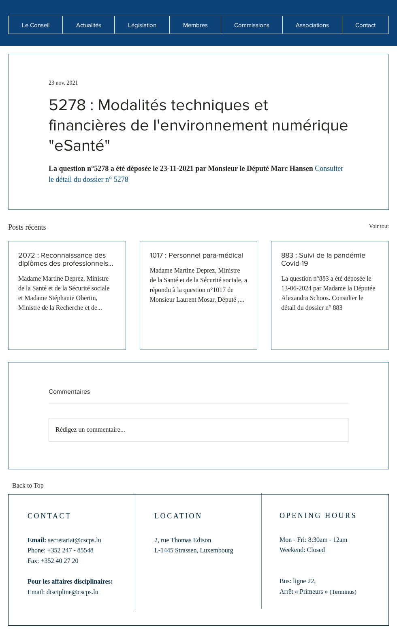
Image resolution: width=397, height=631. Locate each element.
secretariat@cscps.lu (74, 540)
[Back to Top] (30, 486)
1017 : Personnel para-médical (196, 255)
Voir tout (379, 226)
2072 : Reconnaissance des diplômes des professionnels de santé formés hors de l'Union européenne (63, 259)
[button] (88, 25)
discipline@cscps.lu (72, 591)
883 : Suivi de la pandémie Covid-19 (323, 259)
